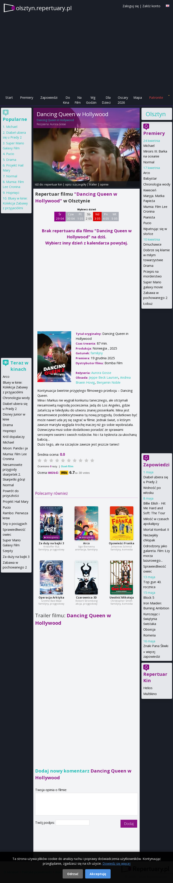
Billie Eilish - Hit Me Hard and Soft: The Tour (154, 508)
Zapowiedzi (48, 97)
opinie (104, 184)
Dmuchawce (152, 244)
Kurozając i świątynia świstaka (151, 619)
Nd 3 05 (97, 216)
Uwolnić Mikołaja (121, 597)
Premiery (26, 97)
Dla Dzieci (106, 100)
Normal (148, 162)
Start (9, 97)
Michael (149, 145)
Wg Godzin (91, 100)
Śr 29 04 (60, 216)
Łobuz (148, 303)
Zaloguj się (131, 6)
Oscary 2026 (123, 100)
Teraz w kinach (19, 366)
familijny (97, 353)
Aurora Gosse (58, 124)
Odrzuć (72, 874)
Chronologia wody (156, 184)
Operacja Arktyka (51, 597)
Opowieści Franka (121, 543)
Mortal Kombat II (156, 529)
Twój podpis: (45, 822)
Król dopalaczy (14, 436)
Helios (148, 688)
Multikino (150, 694)
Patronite (156, 97)
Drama (148, 265)
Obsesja (149, 629)
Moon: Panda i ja (15, 448)
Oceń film (67, 466)
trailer (93, 184)
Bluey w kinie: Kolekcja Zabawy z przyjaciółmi (15, 203)
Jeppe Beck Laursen (103, 377)
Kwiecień (149, 190)
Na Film (78, 100)
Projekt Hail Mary (15, 501)
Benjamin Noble (109, 382)
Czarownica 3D (86, 597)
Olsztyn (155, 114)
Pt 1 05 (80, 216)
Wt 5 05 (115, 216)
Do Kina (66, 100)
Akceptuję (98, 874)
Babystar (150, 178)
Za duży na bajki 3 (51, 543)
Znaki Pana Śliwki (155, 646)
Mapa (137, 97)
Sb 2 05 (89, 216)
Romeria (149, 635)
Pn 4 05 (106, 216)
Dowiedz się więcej (116, 863)
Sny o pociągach (15, 523)
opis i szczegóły (75, 184)
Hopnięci (12, 192)
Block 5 (148, 597)
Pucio (147, 223)
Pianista (149, 217)
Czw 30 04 (71, 216)
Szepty (8, 551)
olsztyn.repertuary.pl (44, 8)
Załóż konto (151, 6)
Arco (86, 543)
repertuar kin (53, 184)
